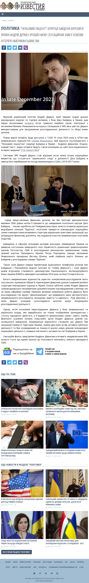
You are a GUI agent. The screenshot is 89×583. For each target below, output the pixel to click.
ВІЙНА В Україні (25, 562)
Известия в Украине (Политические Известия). (45, 578)
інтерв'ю (29, 123)
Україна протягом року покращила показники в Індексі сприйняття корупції (22, 410)
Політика (10, 28)
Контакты (42, 567)
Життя (14, 567)
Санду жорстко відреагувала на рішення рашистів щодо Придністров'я (19, 542)
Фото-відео (47, 562)
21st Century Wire (30, 150)
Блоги (15, 562)
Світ (66, 562)
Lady (35, 567)
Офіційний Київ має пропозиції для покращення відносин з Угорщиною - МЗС (65, 542)
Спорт (8, 567)
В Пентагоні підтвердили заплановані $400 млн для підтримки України (22, 500)
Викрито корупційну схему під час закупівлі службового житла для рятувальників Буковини (66, 411)
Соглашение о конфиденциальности (63, 567)
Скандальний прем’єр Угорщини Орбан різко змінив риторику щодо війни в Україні (65, 451)
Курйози (80, 562)
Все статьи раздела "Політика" (16, 552)
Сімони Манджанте (42, 141)
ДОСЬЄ (72, 562)
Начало (8, 562)
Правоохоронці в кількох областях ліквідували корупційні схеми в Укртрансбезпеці (17, 453)
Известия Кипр (25, 567)
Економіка (58, 562)
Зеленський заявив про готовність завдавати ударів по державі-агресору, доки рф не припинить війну (66, 502)
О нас (81, 567)
